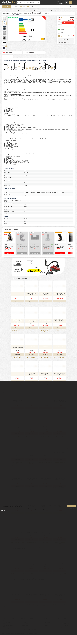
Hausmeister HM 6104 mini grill (17, 374)
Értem (71, 506)
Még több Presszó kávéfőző (45, 357)
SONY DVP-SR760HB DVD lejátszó (45, 374)
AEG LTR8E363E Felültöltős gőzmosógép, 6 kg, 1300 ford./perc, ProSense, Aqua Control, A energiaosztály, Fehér (17, 321)
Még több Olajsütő (17, 303)
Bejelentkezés (60, 3)
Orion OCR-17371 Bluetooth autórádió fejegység (31, 321)
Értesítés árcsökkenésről (29, 52)
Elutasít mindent (71, 509)
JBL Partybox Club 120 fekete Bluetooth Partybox (31, 347)
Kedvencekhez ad (7, 52)
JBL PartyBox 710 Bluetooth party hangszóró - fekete (60, 294)
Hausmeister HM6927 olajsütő (17, 294)
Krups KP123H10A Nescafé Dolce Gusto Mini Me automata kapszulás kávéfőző (60, 320)
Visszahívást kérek (64, 39)
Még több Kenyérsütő (17, 357)
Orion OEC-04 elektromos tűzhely (31, 294)
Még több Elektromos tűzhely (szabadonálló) (31, 304)
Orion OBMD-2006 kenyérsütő (17, 347)
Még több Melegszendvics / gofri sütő (59, 358)
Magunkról (15, 6)
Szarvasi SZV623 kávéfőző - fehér (46, 347)
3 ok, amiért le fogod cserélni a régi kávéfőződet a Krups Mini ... (65, 6)
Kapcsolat (30, 6)
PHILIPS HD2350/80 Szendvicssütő (59, 347)
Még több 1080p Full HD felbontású (45, 303)
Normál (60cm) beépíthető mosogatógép (28, 10)
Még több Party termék (60, 303)
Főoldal (3, 10)
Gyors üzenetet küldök (65, 42)
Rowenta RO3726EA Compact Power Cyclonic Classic (59, 374)
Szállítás (23, 6)
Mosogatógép (17, 10)
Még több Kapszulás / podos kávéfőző (60, 331)
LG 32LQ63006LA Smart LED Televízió (45, 294)
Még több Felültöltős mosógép (17, 330)
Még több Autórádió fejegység (31, 330)
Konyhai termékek (10, 10)
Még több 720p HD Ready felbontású (45, 331)
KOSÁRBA (10, 253)
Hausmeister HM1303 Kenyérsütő (31, 374)
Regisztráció (59, 1)
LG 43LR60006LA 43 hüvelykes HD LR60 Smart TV (45, 321)
